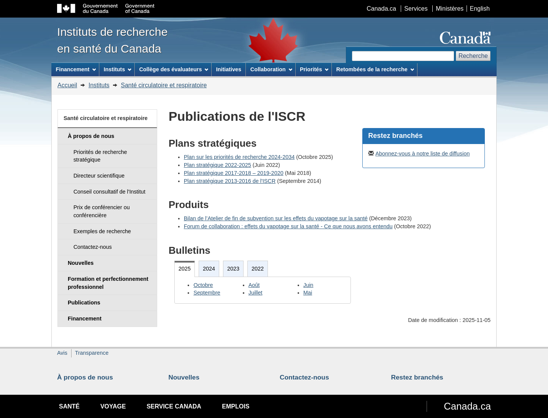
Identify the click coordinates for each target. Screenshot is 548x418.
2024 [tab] (209, 269)
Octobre (203, 285)
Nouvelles (184, 377)
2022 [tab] (258, 269)
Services (415, 8)
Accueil (67, 85)
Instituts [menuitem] (117, 69)
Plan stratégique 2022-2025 (217, 165)
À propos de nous (85, 377)
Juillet (256, 293)
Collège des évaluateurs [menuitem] (174, 69)
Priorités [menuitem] (314, 69)
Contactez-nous (304, 377)
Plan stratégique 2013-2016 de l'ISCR (230, 181)
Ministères (450, 8)
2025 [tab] (184, 269)
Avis (62, 353)
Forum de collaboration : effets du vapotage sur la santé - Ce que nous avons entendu (288, 226)
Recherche (473, 56)
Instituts (98, 85)
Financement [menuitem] (76, 69)
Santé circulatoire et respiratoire (164, 85)
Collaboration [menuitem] (271, 69)
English (480, 8)
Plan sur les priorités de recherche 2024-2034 (239, 157)
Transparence (91, 353)
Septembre (206, 293)
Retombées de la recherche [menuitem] (375, 69)
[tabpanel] (262, 290)
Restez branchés (417, 377)
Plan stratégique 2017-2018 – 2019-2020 (234, 173)
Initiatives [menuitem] (228, 69)
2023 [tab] (233, 269)
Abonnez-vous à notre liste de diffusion (423, 154)
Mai (307, 293)
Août (254, 285)
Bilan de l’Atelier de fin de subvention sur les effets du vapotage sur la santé (276, 218)
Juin (308, 285)
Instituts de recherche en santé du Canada (112, 40)
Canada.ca (381, 8)
